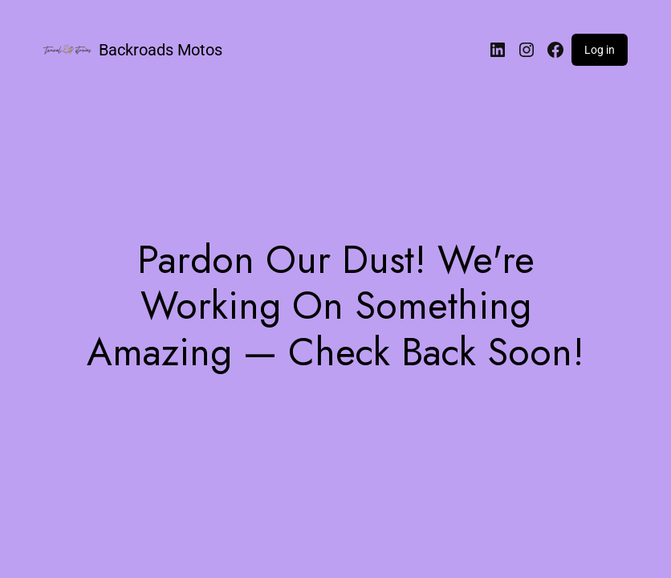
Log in (599, 49)
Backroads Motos (160, 49)
